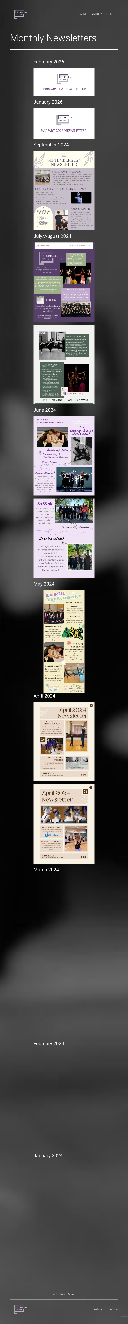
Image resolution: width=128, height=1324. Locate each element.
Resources (109, 14)
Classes (95, 14)
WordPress (113, 1309)
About (83, 14)
